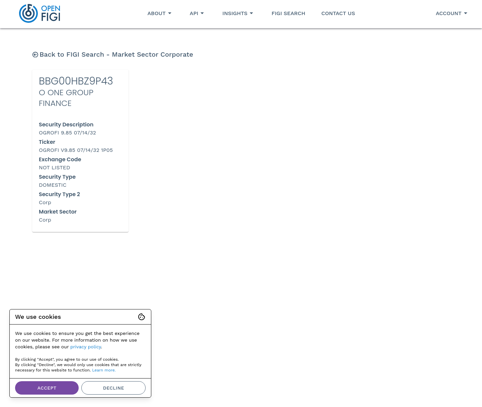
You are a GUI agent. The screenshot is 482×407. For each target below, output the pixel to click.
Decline (113, 388)
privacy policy (85, 346)
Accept (47, 388)
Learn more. (104, 370)
